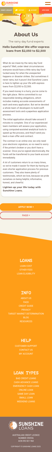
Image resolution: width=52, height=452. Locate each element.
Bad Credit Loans (26, 378)
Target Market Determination (26, 313)
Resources (26, 321)
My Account (26, 353)
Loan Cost (26, 266)
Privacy (26, 309)
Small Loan (26, 397)
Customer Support (26, 346)
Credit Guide (26, 306)
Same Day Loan (26, 394)
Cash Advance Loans (26, 382)
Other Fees (26, 269)
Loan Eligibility (26, 273)
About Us (26, 298)
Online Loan (26, 390)
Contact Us (26, 350)
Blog (26, 317)
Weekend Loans (26, 401)
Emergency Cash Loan (26, 386)
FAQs (26, 302)
